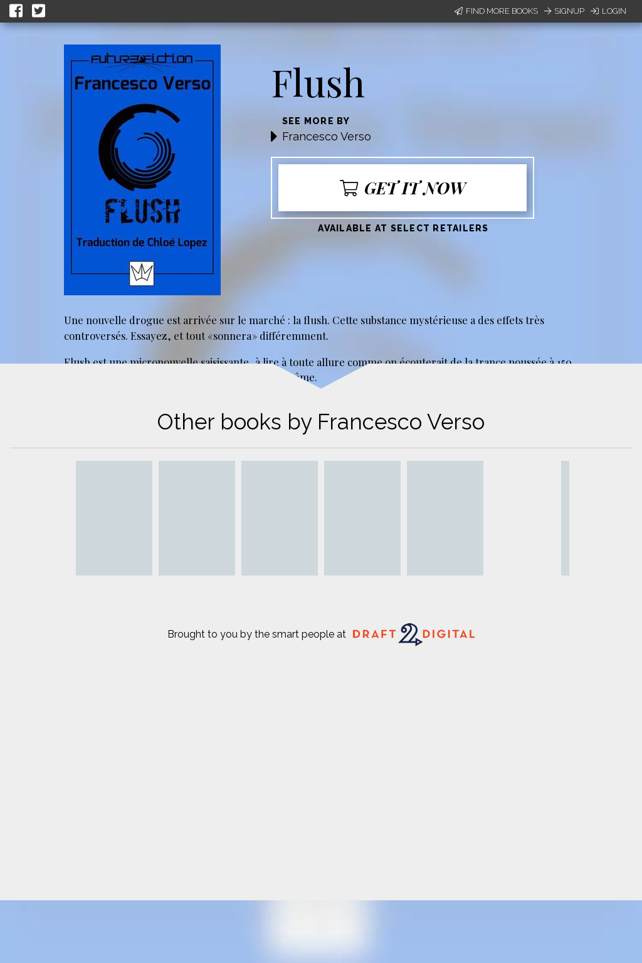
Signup (564, 11)
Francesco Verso (326, 136)
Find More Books (496, 11)
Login (608, 11)
